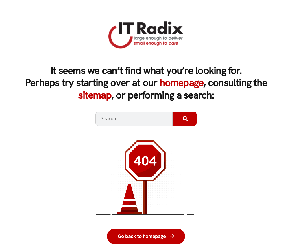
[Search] (185, 119)
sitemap (94, 95)
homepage (182, 82)
